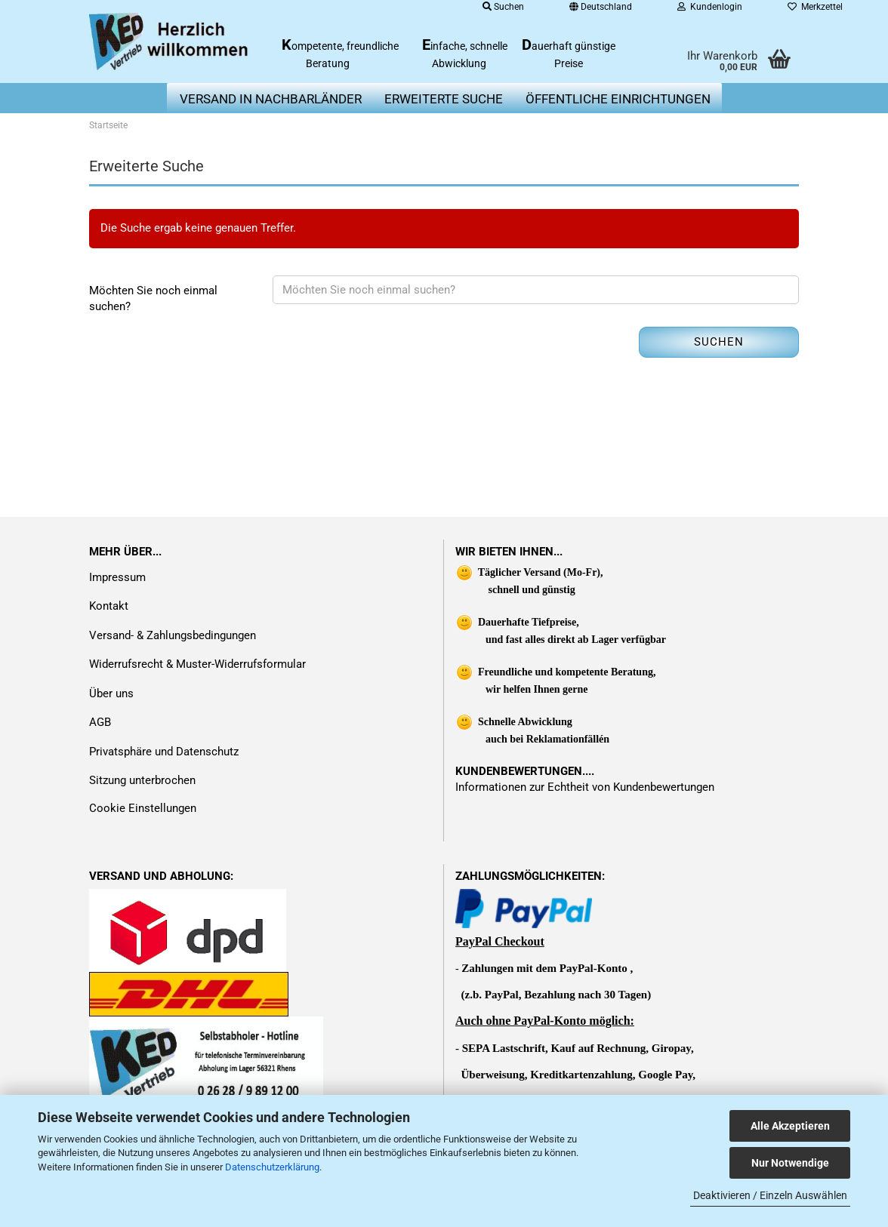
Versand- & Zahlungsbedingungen (172, 635)
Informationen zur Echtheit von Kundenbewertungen (584, 787)
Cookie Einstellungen (142, 808)
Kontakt (108, 606)
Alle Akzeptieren (790, 1126)
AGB (100, 722)
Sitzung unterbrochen (142, 780)
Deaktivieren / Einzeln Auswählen (770, 1195)
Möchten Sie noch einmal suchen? (153, 298)
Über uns (111, 693)
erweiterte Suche (443, 98)
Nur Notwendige (790, 1163)
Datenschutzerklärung (272, 1167)
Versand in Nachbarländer (271, 98)
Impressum (117, 577)
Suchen (719, 342)
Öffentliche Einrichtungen (618, 98)
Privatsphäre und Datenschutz (164, 751)
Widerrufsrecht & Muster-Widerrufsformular (197, 664)
